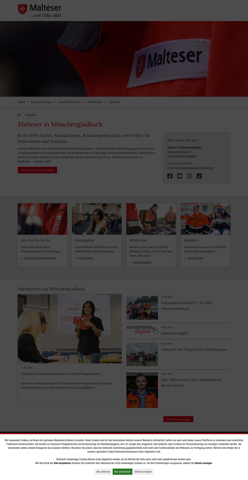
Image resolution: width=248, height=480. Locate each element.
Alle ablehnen (104, 471)
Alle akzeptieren (123, 471)
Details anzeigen (144, 471)
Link (158, 451)
